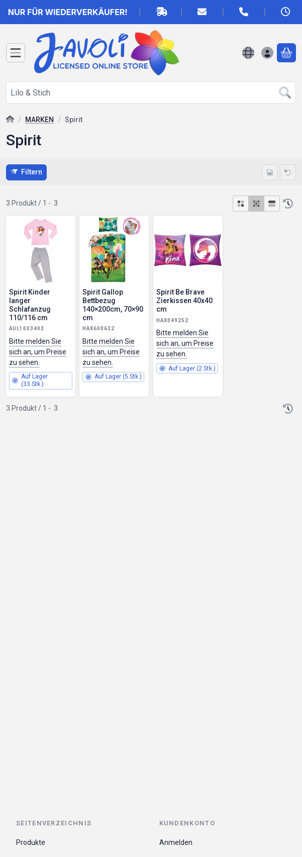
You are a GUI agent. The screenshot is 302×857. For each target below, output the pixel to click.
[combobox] (151, 92)
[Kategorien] (15, 52)
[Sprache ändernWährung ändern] (248, 52)
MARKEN (39, 120)
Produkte (30, 842)
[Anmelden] (267, 52)
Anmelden (175, 842)
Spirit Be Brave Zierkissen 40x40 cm (184, 300)
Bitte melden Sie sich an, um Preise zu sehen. (37, 351)
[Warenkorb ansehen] (286, 52)
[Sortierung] (288, 204)
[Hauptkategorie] (10, 120)
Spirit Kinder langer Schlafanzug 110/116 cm (30, 304)
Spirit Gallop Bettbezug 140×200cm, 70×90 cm (112, 304)
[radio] (241, 204)
